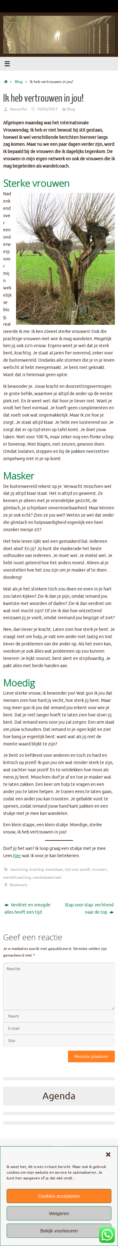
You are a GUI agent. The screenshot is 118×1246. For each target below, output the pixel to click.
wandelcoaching (17, 877)
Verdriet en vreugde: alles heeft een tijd (27, 908)
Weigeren (59, 1213)
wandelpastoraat (47, 877)
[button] (108, 1154)
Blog (19, 81)
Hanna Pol (18, 109)
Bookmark (18, 884)
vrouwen (99, 869)
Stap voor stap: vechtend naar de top (89, 908)
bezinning (19, 869)
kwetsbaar (54, 869)
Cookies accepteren (59, 1196)
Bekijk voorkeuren (59, 1230)
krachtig (37, 869)
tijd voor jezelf (77, 869)
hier (17, 855)
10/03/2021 (47, 109)
